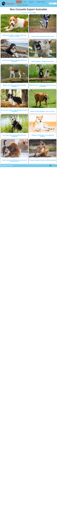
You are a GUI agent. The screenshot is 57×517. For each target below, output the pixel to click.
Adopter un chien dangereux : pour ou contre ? (42, 111)
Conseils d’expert (41, 2)
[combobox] (53, 3)
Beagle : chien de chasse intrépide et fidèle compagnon (14, 85)
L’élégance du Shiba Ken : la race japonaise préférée (42, 135)
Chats (24, 2)
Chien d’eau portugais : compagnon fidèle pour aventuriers (14, 60)
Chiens (19, 2)
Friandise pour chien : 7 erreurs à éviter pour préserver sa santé (14, 35)
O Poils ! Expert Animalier (26, 12)
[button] (50, 165)
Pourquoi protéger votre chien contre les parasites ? (42, 160)
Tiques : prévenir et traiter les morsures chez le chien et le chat (14, 160)
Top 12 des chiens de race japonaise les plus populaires (14, 135)
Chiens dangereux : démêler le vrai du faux (42, 61)
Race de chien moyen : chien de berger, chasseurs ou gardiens (14, 110)
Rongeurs (31, 2)
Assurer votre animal (22, 5)
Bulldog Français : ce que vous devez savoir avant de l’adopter (42, 85)
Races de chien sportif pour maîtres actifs (42, 36)
